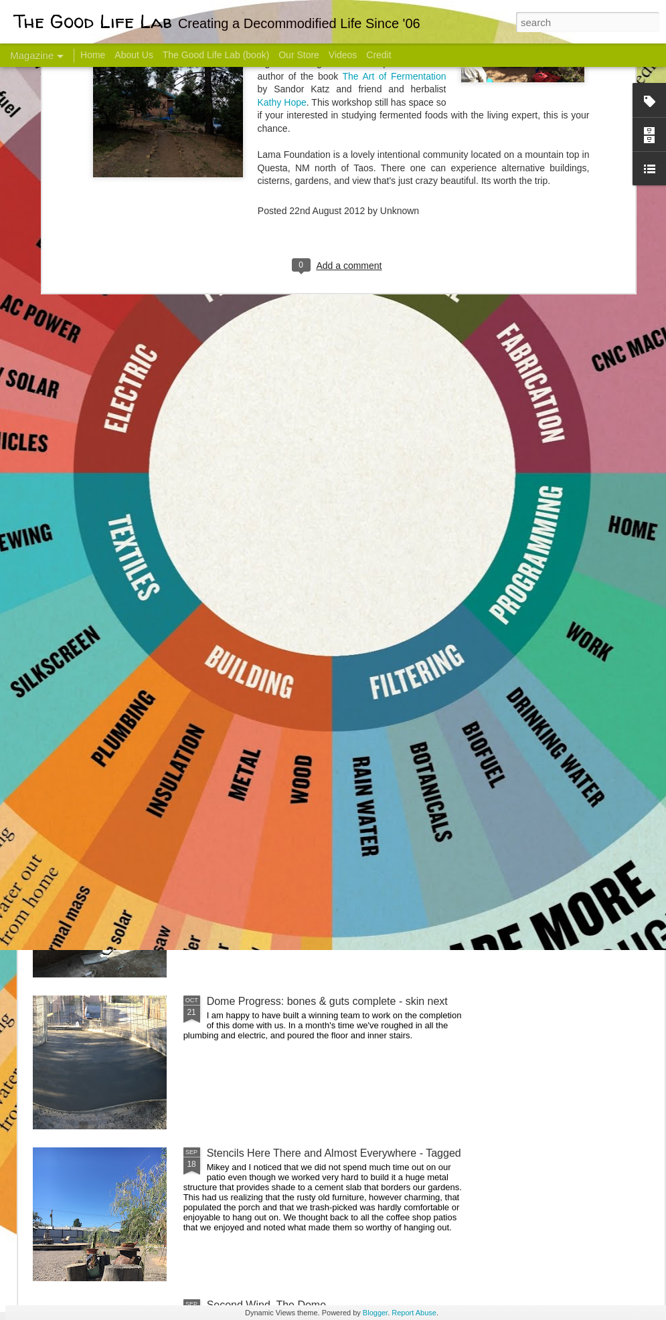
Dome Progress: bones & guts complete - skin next (327, 1001)
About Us (133, 55)
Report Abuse (414, 1313)
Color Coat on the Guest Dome (129, 791)
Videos (343, 55)
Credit (378, 55)
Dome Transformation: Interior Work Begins (309, 639)
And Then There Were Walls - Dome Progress (316, 849)
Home (92, 55)
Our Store (298, 55)
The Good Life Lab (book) (216, 55)
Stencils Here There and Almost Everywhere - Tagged (334, 1153)
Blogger (375, 1313)
